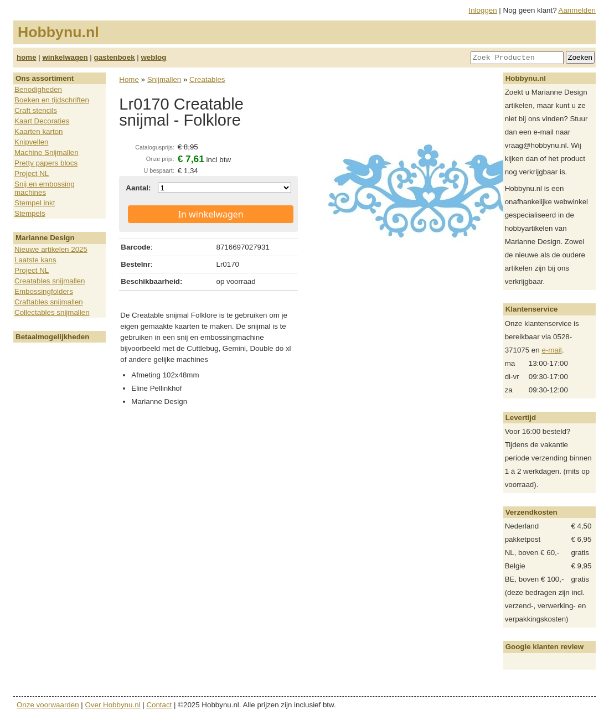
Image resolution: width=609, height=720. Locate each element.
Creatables (207, 79)
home (27, 57)
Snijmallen (164, 79)
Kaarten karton (38, 131)
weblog (153, 57)
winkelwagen (64, 57)
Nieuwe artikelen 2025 (50, 249)
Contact (159, 705)
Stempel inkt (34, 203)
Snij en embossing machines (44, 188)
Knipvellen (31, 142)
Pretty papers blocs (46, 163)
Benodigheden (38, 89)
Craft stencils (35, 110)
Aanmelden (577, 10)
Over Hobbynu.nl (113, 705)
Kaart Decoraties (41, 121)
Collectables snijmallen (52, 312)
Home (129, 79)
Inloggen (483, 10)
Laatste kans (35, 260)
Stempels (29, 213)
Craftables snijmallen (48, 302)
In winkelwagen (211, 214)
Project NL (31, 173)
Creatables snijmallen (49, 281)
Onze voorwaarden (48, 705)
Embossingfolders (43, 291)
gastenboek (114, 57)
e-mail (551, 350)
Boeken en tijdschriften (51, 100)
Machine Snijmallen (46, 152)
